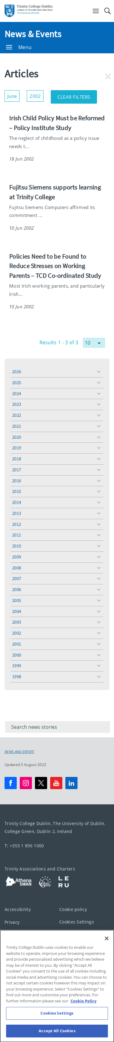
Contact (67, 934)
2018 (16, 459)
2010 (16, 546)
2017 (16, 470)
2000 (16, 655)
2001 (16, 644)
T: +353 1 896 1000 (24, 846)
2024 (16, 393)
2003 (16, 622)
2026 (16, 371)
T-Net (10, 947)
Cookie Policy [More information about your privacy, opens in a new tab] (83, 1019)
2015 (16, 491)
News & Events (33, 34)
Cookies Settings (76, 922)
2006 (16, 589)
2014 (16, 502)
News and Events (19, 752)
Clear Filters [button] (77, 95)
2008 (16, 568)
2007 (16, 578)
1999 (16, 665)
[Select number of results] (94, 343)
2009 (16, 557)
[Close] (106, 956)
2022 (16, 415)
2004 (16, 611)
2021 (16, 426)
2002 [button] (36, 94)
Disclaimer (16, 934)
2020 (16, 437)
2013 (16, 513)
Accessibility (18, 909)
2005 (16, 600)
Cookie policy (73, 909)
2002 (16, 633)
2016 (16, 481)
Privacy (12, 922)
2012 (16, 524)
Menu (19, 47)
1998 (16, 676)
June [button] (13, 94)
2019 (16, 448)
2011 (16, 535)
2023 (16, 404)
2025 (16, 382)
